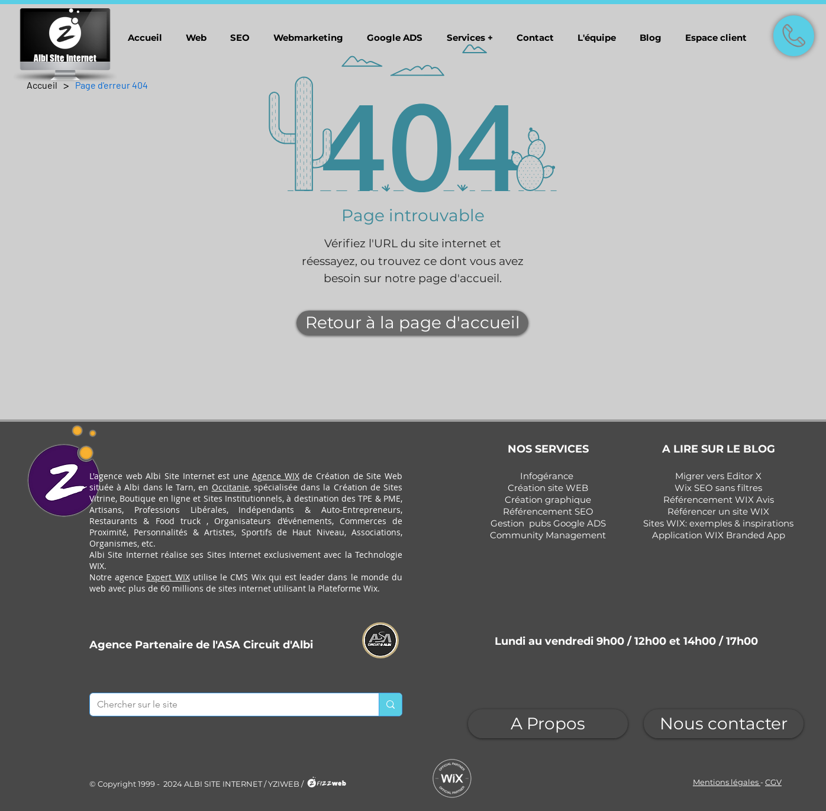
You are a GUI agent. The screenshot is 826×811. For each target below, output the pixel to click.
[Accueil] (42, 84)
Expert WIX (167, 577)
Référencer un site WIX (718, 511)
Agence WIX (275, 476)
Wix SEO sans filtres (718, 487)
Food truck (178, 520)
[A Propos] (548, 723)
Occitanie (230, 487)
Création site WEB (548, 487)
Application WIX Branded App (718, 535)
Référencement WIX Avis (718, 499)
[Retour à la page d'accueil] (412, 323)
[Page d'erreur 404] (111, 84)
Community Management (548, 535)
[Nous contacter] (724, 723)
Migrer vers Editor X (718, 476)
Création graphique (548, 499)
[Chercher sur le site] (225, 704)
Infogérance (546, 476)
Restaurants (113, 520)
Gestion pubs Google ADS (548, 523)
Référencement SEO (548, 511)
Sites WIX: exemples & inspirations (718, 523)
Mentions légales (726, 782)
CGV (773, 782)
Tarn (184, 487)
